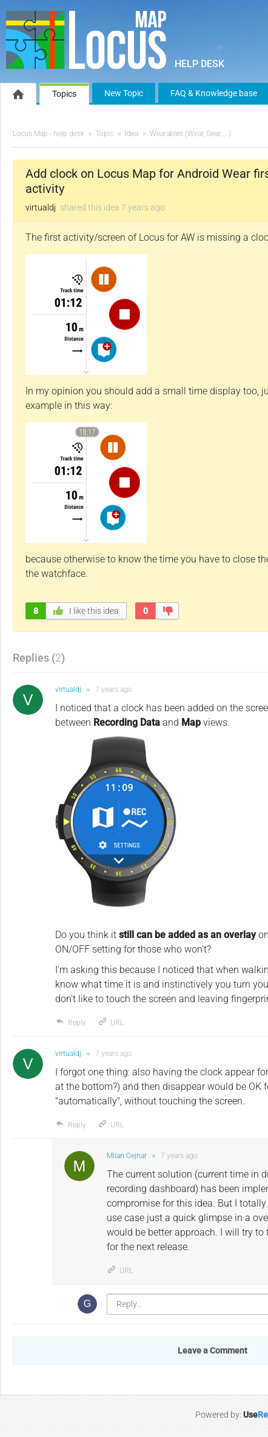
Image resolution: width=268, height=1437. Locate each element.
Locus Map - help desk (48, 133)
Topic (104, 133)
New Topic (123, 93)
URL (111, 1022)
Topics (64, 94)
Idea (131, 133)
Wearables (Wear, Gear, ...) (190, 133)
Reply (70, 1022)
